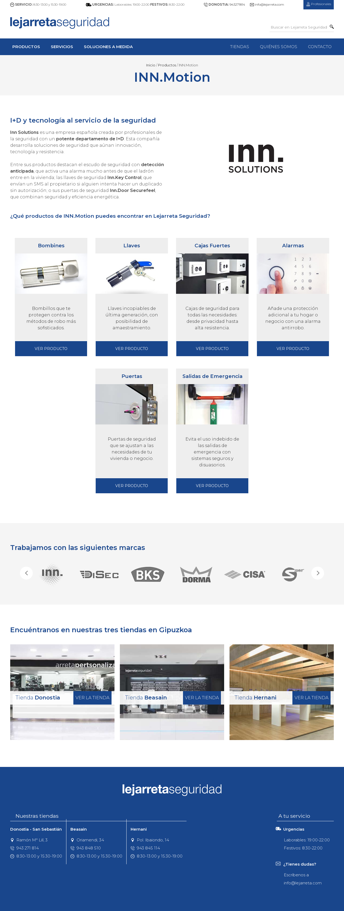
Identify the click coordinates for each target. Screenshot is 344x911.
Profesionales (318, 4)
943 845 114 (145, 848)
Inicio (150, 65)
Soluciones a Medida (108, 46)
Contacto (320, 46)
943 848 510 (85, 848)
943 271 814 (24, 848)
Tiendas (239, 46)
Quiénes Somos (278, 46)
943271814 (237, 4)
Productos (26, 46)
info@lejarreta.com (269, 4)
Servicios (62, 46)
